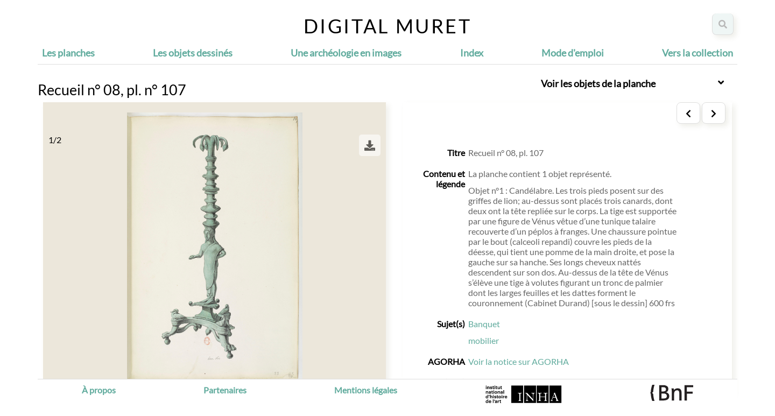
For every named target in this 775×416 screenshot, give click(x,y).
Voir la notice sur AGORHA (518, 361)
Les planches (68, 53)
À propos (99, 390)
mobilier (483, 340)
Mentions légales (365, 390)
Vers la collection (697, 53)
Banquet (484, 324)
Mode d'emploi (572, 53)
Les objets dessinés (192, 53)
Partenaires (224, 390)
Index (471, 53)
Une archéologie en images (346, 53)
